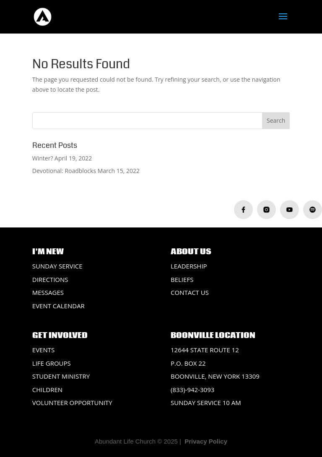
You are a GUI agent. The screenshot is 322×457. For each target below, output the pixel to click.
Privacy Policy (205, 441)
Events (43, 350)
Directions (50, 279)
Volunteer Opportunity (72, 402)
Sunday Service (57, 266)
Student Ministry (61, 376)
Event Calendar (58, 306)
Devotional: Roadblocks (64, 171)
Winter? (42, 158)
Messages (48, 292)
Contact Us (190, 292)
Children (47, 389)
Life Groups (51, 363)
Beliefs (182, 279)
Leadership (189, 266)
